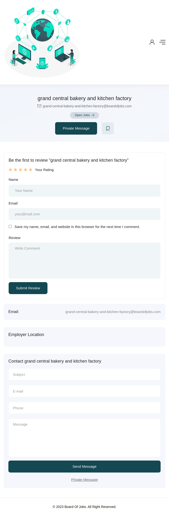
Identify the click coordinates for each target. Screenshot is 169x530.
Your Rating (44, 170)
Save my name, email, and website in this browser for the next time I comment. (77, 227)
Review (14, 238)
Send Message (84, 466)
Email (13, 203)
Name (13, 179)
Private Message (76, 128)
